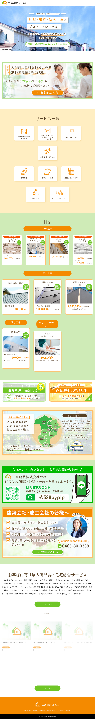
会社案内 (68, 710)
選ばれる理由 (42, 710)
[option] (47, 28)
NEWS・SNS (27, 710)
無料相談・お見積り (52, 710)
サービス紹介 (61, 710)
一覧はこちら (47, 604)
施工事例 (35, 710)
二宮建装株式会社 (43, 716)
